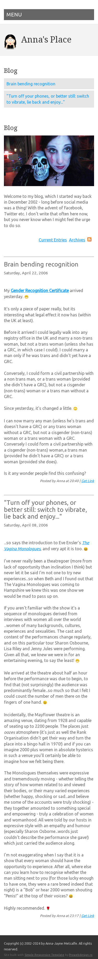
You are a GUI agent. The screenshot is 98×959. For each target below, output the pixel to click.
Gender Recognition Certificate (40, 290)
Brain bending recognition (31, 83)
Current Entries (53, 240)
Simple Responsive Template (44, 950)
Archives (77, 240)
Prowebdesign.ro (81, 950)
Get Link (87, 479)
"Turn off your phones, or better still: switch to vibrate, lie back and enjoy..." (48, 99)
